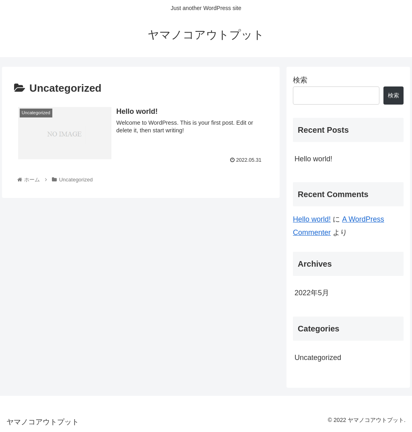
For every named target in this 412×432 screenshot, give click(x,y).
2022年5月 (312, 293)
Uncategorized (318, 358)
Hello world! (313, 159)
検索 (300, 80)
